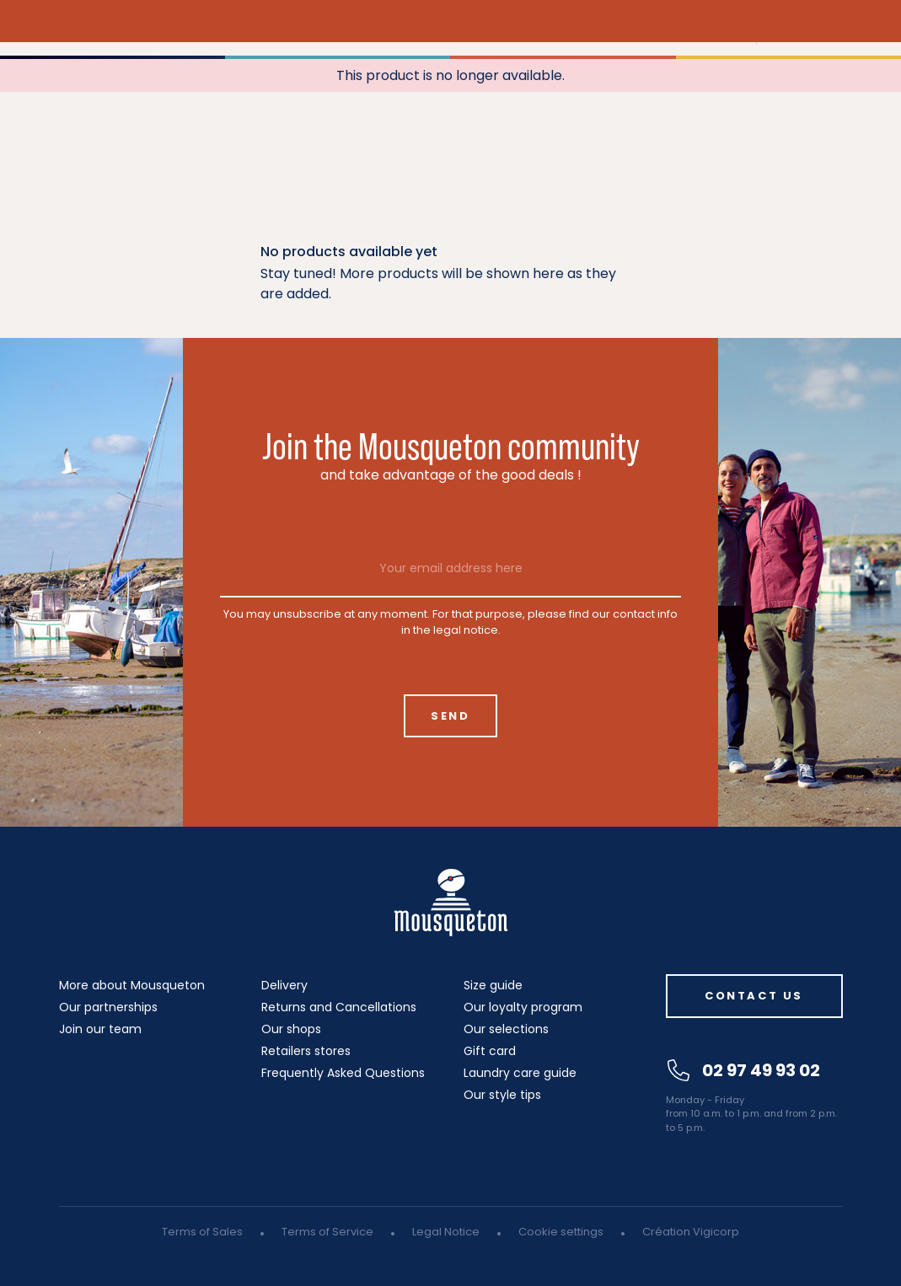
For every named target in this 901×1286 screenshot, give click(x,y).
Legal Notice (446, 1232)
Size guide (493, 985)
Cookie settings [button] (560, 1232)
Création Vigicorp (690, 1232)
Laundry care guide (520, 1072)
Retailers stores (306, 1050)
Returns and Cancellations (338, 1007)
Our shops (291, 1029)
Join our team (100, 1029)
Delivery (284, 985)
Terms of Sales (202, 1232)
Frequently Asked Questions (343, 1072)
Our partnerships (108, 1007)
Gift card (490, 1050)
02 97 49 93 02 (744, 1070)
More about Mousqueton (132, 985)
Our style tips (502, 1094)
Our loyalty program (523, 1007)
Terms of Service (327, 1232)
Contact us (754, 996)
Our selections (506, 1029)
